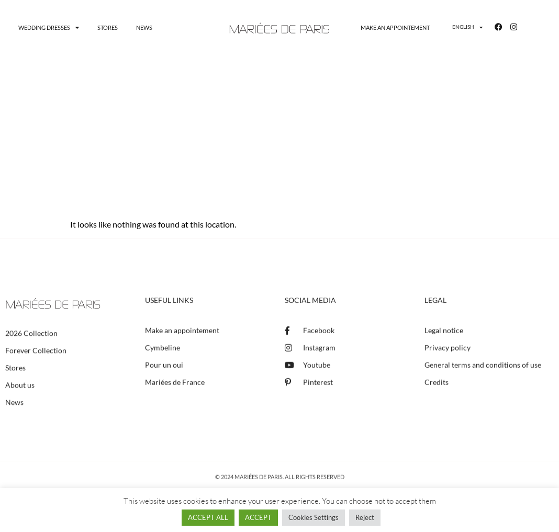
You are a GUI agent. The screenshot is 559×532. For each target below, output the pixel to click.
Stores (107, 27)
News (144, 27)
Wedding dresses (48, 27)
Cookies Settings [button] (313, 517)
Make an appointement (395, 27)
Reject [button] (364, 517)
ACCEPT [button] (258, 517)
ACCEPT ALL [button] (208, 517)
